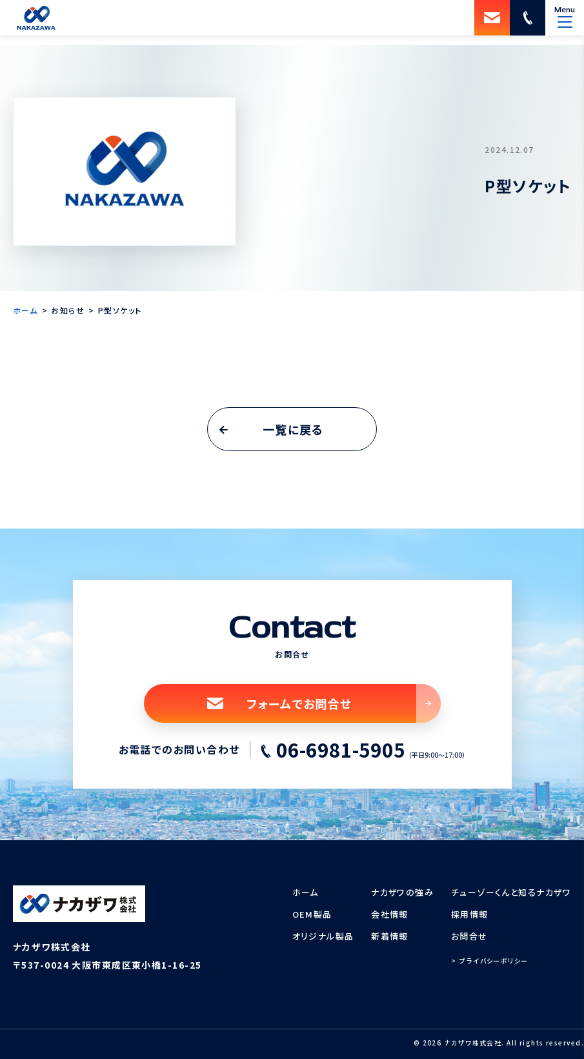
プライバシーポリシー (493, 960)
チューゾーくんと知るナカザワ (511, 892)
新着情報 (389, 936)
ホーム (305, 892)
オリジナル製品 (323, 936)
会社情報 (389, 914)
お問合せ (469, 936)
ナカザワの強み (402, 892)
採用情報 (469, 914)
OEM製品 (312, 914)
